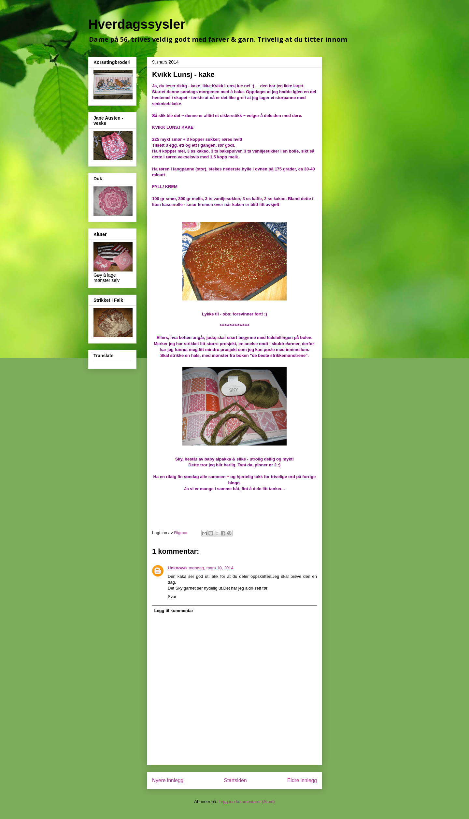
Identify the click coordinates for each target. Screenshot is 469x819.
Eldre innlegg (302, 780)
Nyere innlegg (167, 780)
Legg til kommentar (173, 610)
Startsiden (235, 780)
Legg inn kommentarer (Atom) (247, 801)
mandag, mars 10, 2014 (211, 567)
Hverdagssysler (136, 24)
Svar (172, 596)
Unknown (177, 567)
